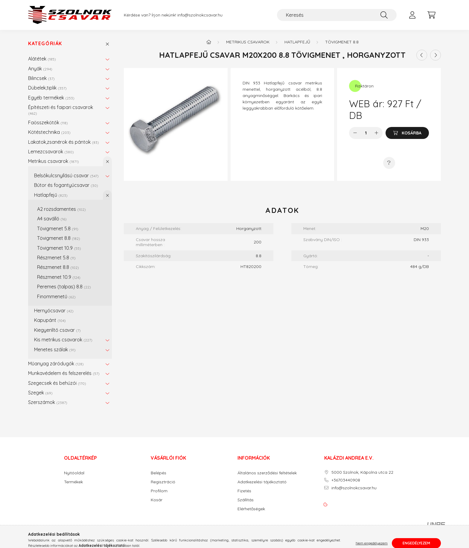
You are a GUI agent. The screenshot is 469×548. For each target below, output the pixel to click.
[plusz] (376, 132)
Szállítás (245, 499)
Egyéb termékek (51, 98)
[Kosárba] (407, 133)
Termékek (73, 482)
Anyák (40, 69)
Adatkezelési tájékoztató (262, 482)
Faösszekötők (48, 122)
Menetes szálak (55, 349)
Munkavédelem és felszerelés (64, 373)
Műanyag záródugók (56, 364)
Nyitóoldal (74, 473)
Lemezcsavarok (51, 152)
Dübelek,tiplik (47, 88)
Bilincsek (41, 78)
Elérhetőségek (251, 508)
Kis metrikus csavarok (63, 340)
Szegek (40, 393)
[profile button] (412, 15)
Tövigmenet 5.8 (57, 228)
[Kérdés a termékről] (389, 163)
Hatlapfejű (51, 195)
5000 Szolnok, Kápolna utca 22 (362, 472)
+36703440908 (345, 480)
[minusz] (355, 132)
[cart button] (431, 15)
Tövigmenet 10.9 (59, 248)
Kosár (156, 499)
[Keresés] (337, 15)
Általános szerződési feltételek (267, 473)
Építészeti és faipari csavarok (60, 109)
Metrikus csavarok (53, 161)
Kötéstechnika (49, 132)
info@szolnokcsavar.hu (200, 15)
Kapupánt (50, 320)
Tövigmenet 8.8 (58, 238)
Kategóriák (45, 43)
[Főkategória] (208, 42)
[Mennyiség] (366, 133)
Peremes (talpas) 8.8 (64, 287)
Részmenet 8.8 (58, 267)
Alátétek (42, 59)
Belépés (158, 473)
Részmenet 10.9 (58, 277)
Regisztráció (163, 482)
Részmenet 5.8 (56, 258)
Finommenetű (56, 296)
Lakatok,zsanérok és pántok (63, 142)
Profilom (159, 490)
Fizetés (244, 490)
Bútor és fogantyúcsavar (66, 185)
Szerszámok (47, 402)
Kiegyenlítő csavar (57, 330)
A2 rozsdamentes (61, 209)
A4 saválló (52, 219)
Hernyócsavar (54, 311)
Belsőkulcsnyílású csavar (66, 175)
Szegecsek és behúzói (57, 383)
